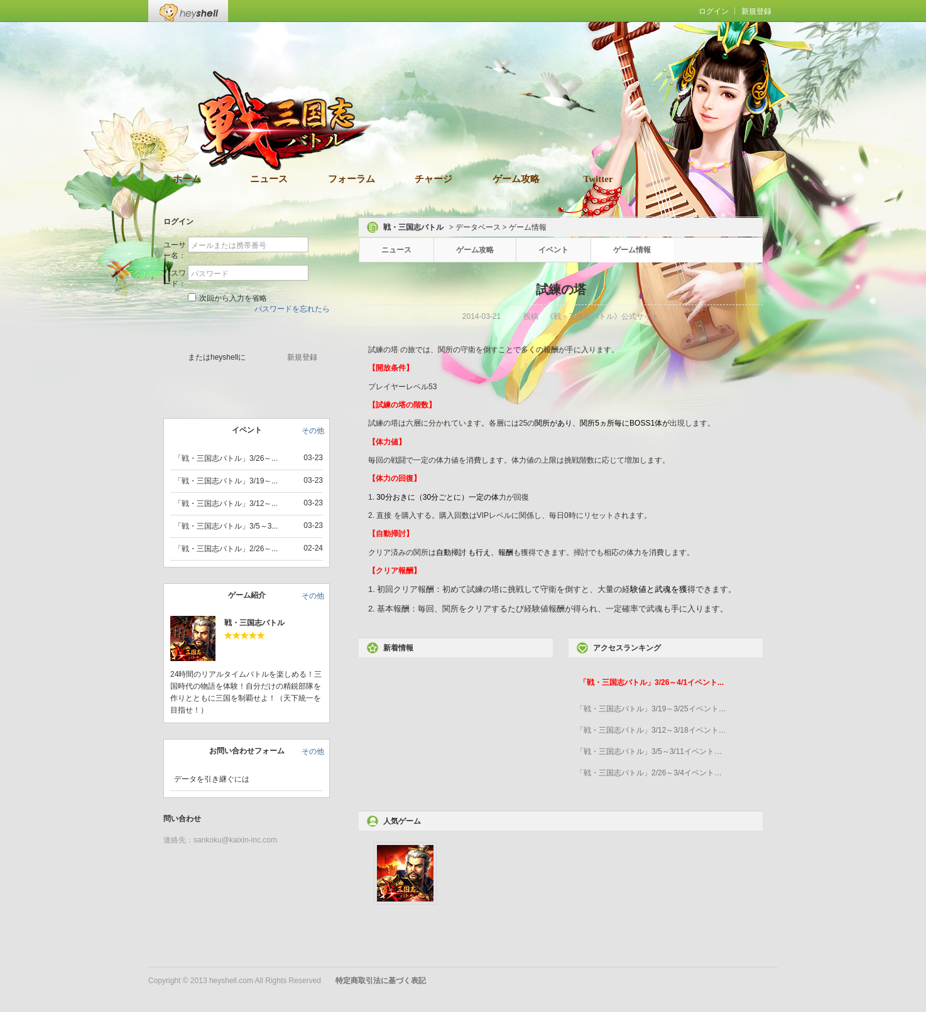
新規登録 (756, 11)
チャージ (433, 179)
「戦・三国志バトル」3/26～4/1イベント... (651, 682)
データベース (478, 227)
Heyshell (188, 11)
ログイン (714, 11)
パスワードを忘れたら (292, 308)
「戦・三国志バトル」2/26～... (226, 548)
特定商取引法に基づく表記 (380, 980)
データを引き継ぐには (211, 779)
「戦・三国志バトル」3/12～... (226, 503)
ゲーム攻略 (516, 179)
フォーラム (351, 179)
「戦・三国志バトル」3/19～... (226, 480)
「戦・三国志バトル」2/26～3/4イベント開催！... (651, 772)
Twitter (598, 179)
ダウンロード (481, 112)
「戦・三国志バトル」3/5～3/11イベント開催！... (651, 751)
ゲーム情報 (632, 249)
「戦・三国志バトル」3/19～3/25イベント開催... (651, 708)
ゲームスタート (248, 331)
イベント (553, 249)
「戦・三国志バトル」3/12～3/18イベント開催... (651, 730)
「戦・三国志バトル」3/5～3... (226, 526)
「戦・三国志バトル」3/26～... (226, 458)
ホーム (187, 179)
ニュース (269, 179)
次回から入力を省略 (227, 298)
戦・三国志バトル (254, 622)
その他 (313, 430)
